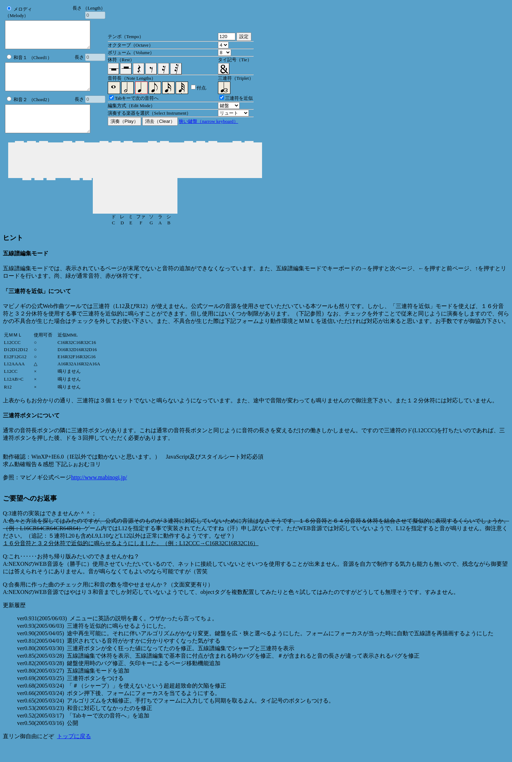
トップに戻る (74, 752)
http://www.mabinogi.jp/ (99, 493)
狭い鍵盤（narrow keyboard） (208, 129)
